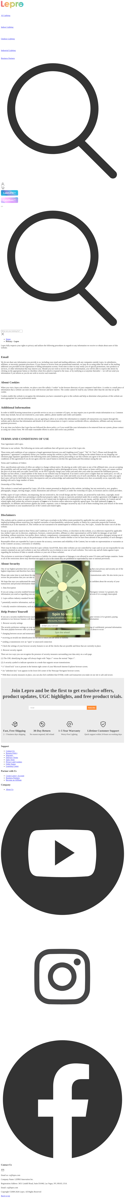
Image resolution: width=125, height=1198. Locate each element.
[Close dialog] (87, 564)
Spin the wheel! (62, 632)
